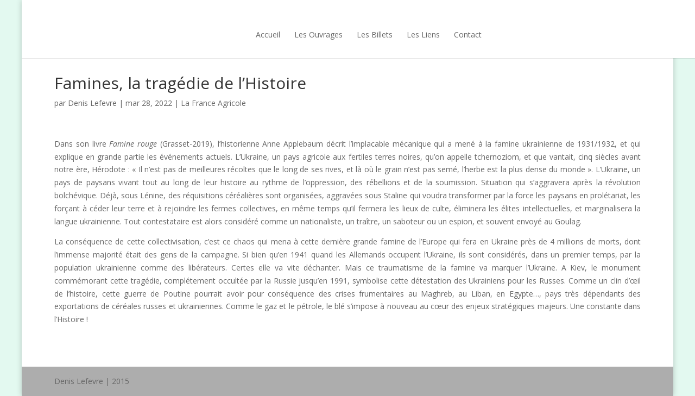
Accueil (247, 34)
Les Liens (402, 34)
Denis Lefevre (92, 103)
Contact (446, 34)
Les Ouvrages (297, 34)
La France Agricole (213, 103)
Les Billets (353, 34)
